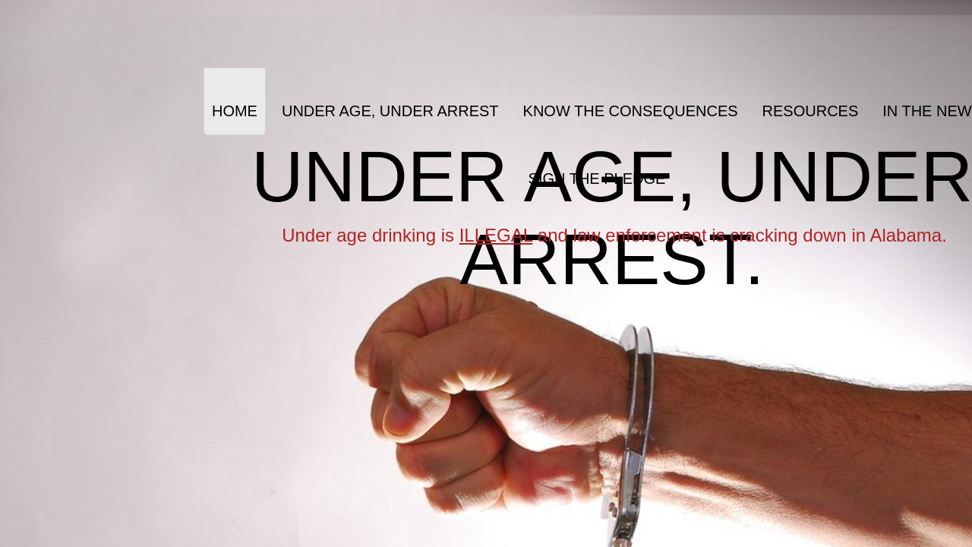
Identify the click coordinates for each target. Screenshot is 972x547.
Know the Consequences (630, 111)
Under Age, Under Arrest (390, 111)
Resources (810, 111)
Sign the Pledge (597, 178)
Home (234, 111)
